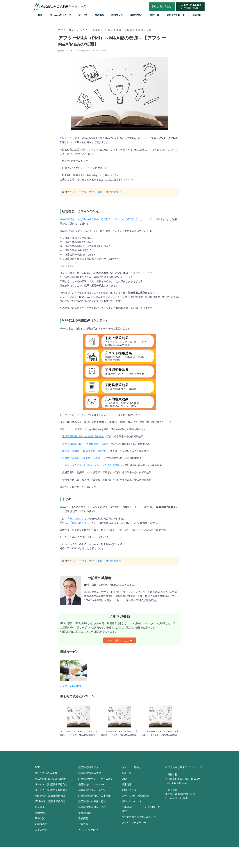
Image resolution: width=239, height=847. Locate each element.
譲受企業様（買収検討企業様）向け (130, 30)
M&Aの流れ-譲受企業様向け (50, 801)
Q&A (124, 778)
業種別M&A (136, 15)
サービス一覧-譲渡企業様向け (51, 784)
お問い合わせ (129, 790)
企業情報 (196, 15)
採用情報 (127, 784)
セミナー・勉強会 (131, 767)
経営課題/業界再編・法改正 (93, 807)
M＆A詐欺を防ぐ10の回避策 (50, 778)
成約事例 (40, 812)
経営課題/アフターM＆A (91, 784)
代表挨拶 (83, 824)
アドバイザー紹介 (88, 829)
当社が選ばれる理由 (46, 773)
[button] (119, 640)
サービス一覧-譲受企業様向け (51, 790)
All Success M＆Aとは (60, 15)
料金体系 (99, 15)
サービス (82, 15)
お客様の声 (41, 824)
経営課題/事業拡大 (88, 767)
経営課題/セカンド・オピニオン (95, 778)
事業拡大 (98, 30)
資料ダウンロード (175, 15)
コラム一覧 (41, 829)
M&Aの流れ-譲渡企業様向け (50, 795)
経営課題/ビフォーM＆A (91, 790)
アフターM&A (67, 30)
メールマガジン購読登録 (135, 795)
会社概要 (83, 818)
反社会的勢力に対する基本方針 (139, 817)
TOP (40, 15)
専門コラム (117, 15)
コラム (84, 30)
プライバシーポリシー (134, 822)
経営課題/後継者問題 (89, 773)
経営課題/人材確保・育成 (92, 801)
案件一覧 (154, 15)
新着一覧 (127, 773)
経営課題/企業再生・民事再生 (94, 795)
